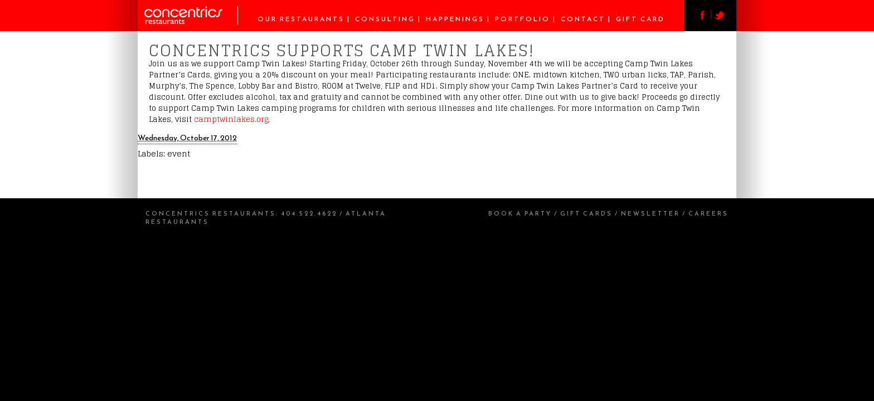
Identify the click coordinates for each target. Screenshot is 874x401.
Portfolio (522, 19)
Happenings (455, 19)
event (178, 153)
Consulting (385, 19)
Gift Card (640, 19)
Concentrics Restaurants (210, 213)
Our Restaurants (301, 19)
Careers (708, 213)
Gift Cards (586, 213)
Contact (583, 19)
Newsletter (650, 213)
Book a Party (520, 213)
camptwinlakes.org (231, 119)
